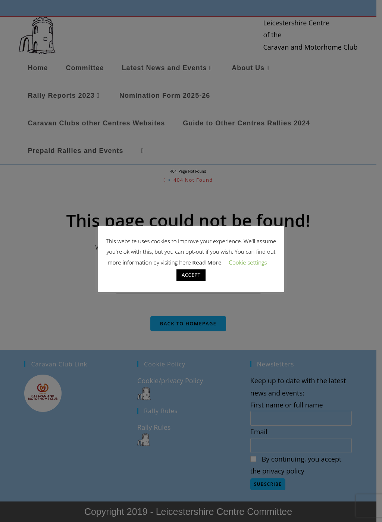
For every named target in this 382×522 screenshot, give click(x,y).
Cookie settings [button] (248, 262)
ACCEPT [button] (191, 274)
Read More (206, 262)
